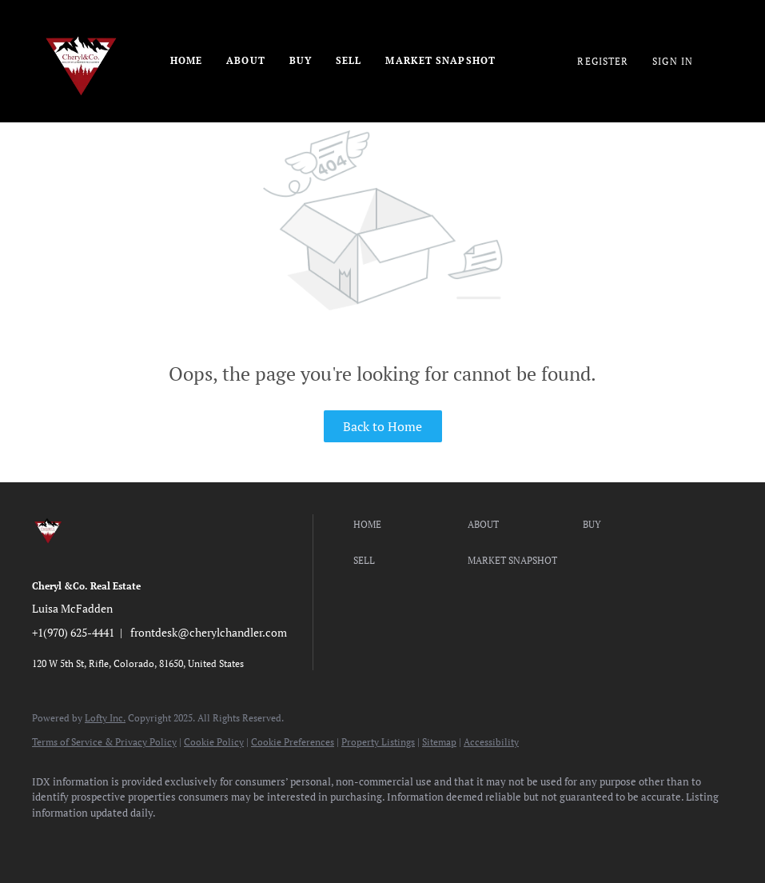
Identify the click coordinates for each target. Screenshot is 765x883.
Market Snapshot (440, 60)
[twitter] (144, 840)
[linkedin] (97, 840)
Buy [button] (300, 60)
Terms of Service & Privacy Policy (104, 742)
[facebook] (51, 840)
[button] (406, 524)
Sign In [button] (672, 61)
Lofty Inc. (105, 718)
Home (186, 60)
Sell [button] (348, 60)
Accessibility (491, 742)
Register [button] (602, 61)
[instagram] (190, 840)
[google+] (329, 840)
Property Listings (378, 742)
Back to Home (382, 426)
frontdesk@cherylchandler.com (208, 632)
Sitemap (439, 742)
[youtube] (236, 840)
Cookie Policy (214, 742)
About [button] (245, 60)
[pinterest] (283, 840)
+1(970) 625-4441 (73, 632)
